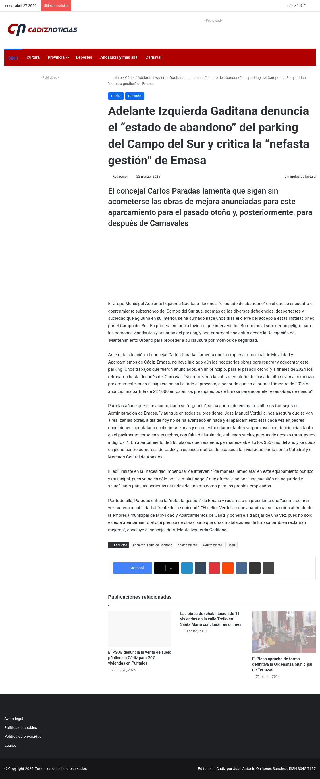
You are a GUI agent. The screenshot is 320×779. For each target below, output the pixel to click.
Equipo (10, 745)
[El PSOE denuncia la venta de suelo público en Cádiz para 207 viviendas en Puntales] (139, 629)
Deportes (84, 57)
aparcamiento (187, 545)
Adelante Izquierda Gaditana (152, 545)
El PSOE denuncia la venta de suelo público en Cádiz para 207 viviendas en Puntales (139, 657)
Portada (134, 96)
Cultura (33, 57)
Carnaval (153, 57)
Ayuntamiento (212, 545)
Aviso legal (13, 718)
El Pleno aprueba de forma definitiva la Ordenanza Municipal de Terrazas (282, 664)
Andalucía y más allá (118, 57)
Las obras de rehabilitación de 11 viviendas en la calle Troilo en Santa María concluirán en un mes (210, 619)
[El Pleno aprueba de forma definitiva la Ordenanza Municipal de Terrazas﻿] (284, 632)
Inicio (115, 77)
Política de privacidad (23, 736)
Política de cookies (20, 727)
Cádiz (13, 58)
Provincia (56, 57)
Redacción (120, 177)
